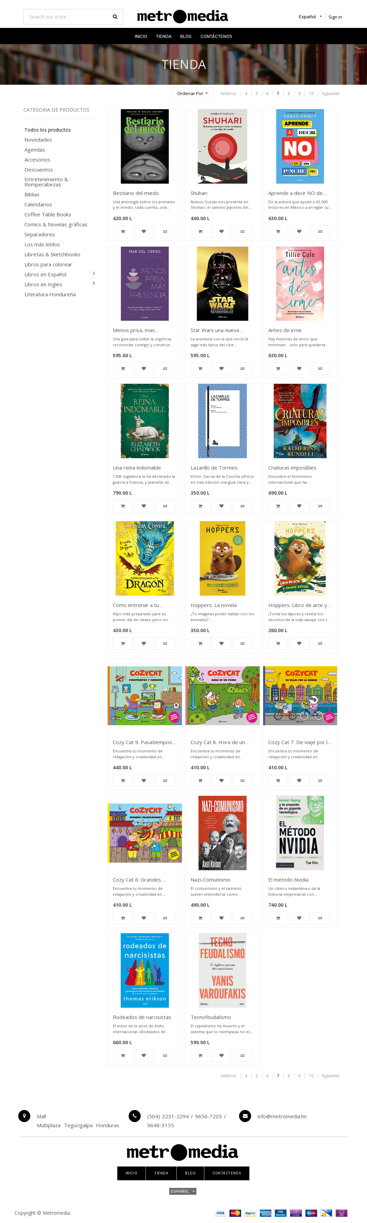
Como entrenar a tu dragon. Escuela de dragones (136, 605)
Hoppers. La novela (214, 605)
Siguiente (330, 93)
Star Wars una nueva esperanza (215, 331)
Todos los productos (47, 130)
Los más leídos (42, 244)
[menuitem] (141, 36)
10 (311, 93)
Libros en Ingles (43, 284)
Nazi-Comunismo (210, 879)
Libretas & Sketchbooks (52, 254)
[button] (192, 94)
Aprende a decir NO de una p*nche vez (295, 193)
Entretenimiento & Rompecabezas (46, 182)
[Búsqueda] (163, 90)
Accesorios (37, 159)
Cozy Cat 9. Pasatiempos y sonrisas (144, 743)
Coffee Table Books (47, 214)
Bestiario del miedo (136, 192)
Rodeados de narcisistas (142, 1017)
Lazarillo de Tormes (214, 467)
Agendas (34, 149)
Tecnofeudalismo (211, 1017)
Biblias (32, 194)
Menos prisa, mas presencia (134, 331)
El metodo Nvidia (288, 879)
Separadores (39, 234)
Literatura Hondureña (50, 294)
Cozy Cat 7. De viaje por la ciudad (299, 743)
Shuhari (199, 192)
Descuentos (38, 169)
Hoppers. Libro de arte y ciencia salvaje (297, 605)
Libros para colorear (48, 264)
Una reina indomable (137, 467)
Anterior (228, 93)
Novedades (38, 139)
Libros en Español (45, 274)
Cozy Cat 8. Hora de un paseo (218, 743)
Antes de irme (285, 330)
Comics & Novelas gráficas (55, 224)
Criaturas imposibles (292, 467)
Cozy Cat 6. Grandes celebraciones (137, 880)
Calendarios (38, 204)
